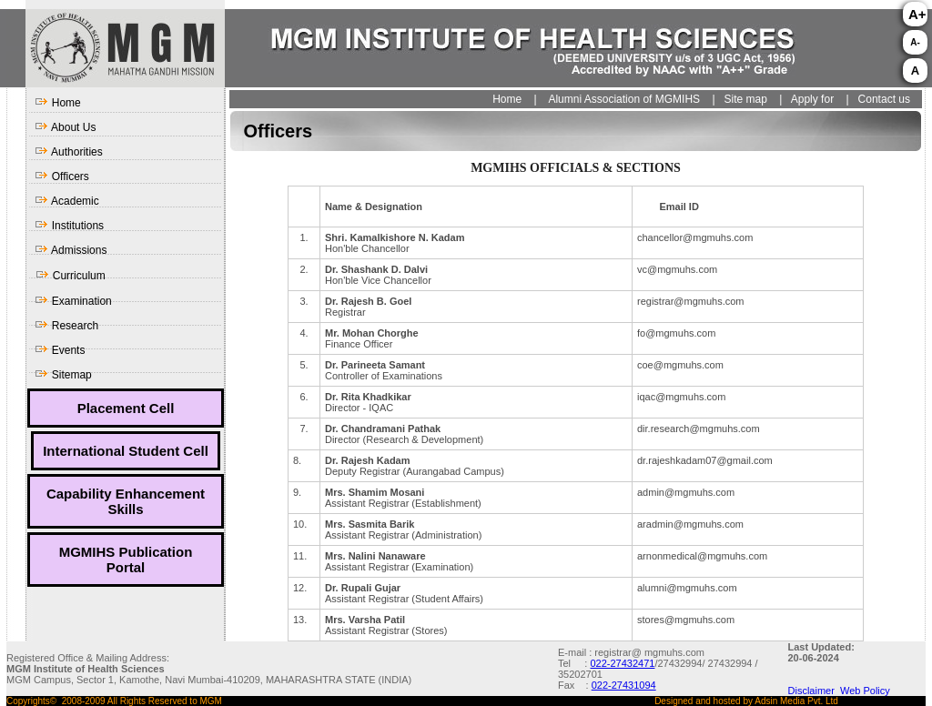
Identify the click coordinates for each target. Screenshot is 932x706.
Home (57, 102)
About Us (65, 127)
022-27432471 (622, 663)
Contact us (884, 99)
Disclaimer (814, 690)
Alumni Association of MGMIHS (624, 99)
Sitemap (63, 374)
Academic (66, 201)
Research (66, 325)
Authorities (68, 152)
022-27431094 (624, 685)
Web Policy (865, 690)
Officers (61, 176)
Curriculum (70, 275)
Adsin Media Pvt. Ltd (796, 701)
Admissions (70, 250)
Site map (744, 99)
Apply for (812, 99)
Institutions (69, 225)
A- (915, 42)
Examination (73, 301)
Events (60, 350)
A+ (917, 14)
